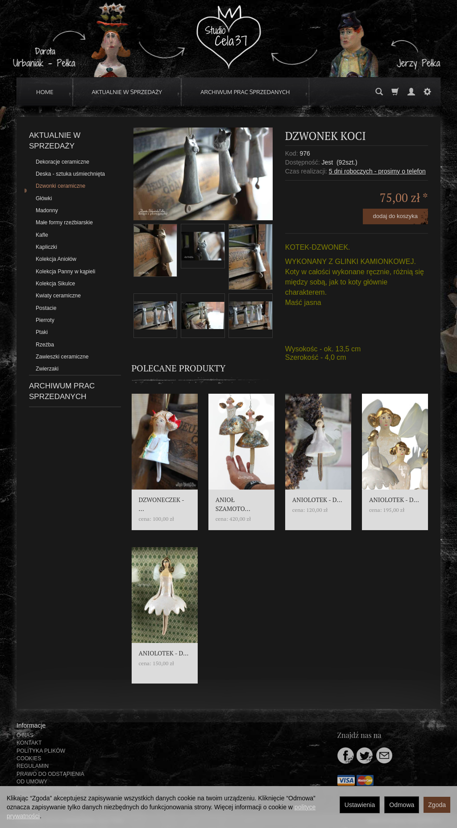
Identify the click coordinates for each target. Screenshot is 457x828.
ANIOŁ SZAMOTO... (233, 504)
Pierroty (45, 320)
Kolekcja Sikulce (55, 283)
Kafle (42, 235)
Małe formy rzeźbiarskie (64, 222)
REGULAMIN (33, 766)
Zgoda (437, 804)
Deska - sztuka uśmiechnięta (70, 174)
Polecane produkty (179, 368)
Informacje (31, 725)
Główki (44, 198)
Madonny (47, 210)
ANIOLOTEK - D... (317, 499)
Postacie (46, 308)
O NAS (25, 735)
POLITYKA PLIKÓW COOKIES (41, 755)
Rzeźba (45, 345)
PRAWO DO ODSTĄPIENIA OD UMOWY (50, 778)
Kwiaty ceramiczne (58, 295)
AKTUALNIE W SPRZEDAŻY (127, 91)
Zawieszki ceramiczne (62, 357)
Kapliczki (46, 247)
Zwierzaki (47, 369)
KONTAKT (29, 743)
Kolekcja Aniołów (56, 259)
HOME (45, 91)
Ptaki (42, 332)
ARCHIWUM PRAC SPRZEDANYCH (245, 91)
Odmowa (401, 804)
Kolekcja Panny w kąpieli (65, 271)
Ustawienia (360, 804)
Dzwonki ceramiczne (60, 186)
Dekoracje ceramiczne (62, 162)
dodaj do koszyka (395, 216)
